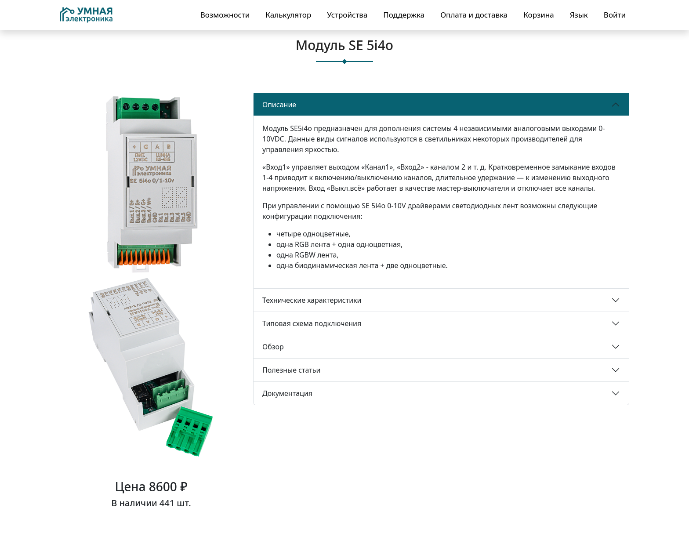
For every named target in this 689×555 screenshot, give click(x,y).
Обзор (273, 347)
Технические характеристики (312, 300)
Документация (287, 393)
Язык (579, 15)
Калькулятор (288, 15)
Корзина (538, 15)
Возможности (225, 15)
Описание (279, 104)
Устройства (347, 15)
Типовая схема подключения (311, 323)
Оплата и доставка (474, 15)
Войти (615, 15)
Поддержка (403, 15)
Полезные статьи (291, 370)
